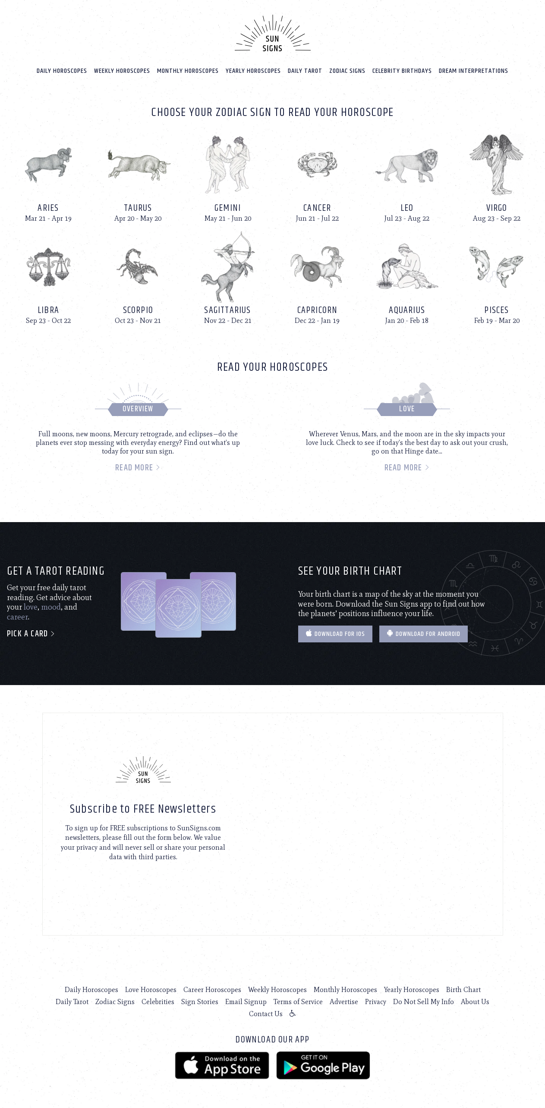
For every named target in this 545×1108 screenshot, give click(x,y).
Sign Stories (199, 1001)
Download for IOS (335, 632)
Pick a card (31, 633)
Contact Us (266, 1013)
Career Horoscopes (212, 989)
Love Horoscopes (150, 989)
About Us (475, 1001)
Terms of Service (298, 1001)
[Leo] (406, 174)
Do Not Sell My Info (423, 1001)
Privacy (375, 1001)
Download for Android (423, 632)
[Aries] (48, 174)
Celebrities (158, 1001)
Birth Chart (463, 989)
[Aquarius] (406, 276)
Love (407, 408)
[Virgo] (496, 174)
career (17, 615)
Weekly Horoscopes (122, 69)
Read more (138, 467)
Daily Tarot (305, 69)
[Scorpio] (138, 276)
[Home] (273, 32)
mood (51, 606)
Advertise (344, 1001)
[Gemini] (227, 174)
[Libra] (48, 276)
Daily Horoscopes (62, 69)
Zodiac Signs (347, 69)
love (31, 606)
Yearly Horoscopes (253, 69)
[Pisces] (496, 276)
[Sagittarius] (227, 276)
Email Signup (246, 1001)
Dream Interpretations (473, 69)
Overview (138, 408)
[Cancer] (317, 174)
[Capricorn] (317, 276)
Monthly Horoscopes (188, 69)
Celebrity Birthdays (402, 69)
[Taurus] (138, 174)
